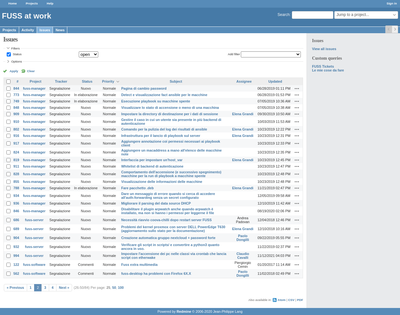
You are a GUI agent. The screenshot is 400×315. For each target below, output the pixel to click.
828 (16, 174)
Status (16, 54)
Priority (108, 81)
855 (16, 182)
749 (16, 101)
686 (16, 220)
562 (16, 273)
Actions (297, 88)
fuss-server (34, 220)
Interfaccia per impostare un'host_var (151, 160)
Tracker (61, 81)
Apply (14, 71)
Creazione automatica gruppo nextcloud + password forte (168, 238)
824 (16, 152)
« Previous (15, 287)
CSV (291, 300)
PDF (300, 300)
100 (121, 287)
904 (16, 238)
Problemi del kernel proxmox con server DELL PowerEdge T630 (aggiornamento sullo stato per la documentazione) (173, 229)
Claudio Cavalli (242, 255)
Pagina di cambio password (144, 88)
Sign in (392, 3)
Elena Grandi (243, 114)
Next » (64, 287)
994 (16, 256)
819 (16, 160)
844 (16, 88)
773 (16, 95)
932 (16, 247)
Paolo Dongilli (242, 238)
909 (16, 114)
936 (16, 203)
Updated (275, 81)
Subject (176, 81)
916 (16, 136)
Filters (15, 48)
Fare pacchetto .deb (137, 188)
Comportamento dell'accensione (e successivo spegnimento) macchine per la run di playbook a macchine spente (171, 174)
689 (16, 229)
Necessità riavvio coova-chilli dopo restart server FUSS (166, 220)
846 (16, 211)
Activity (28, 30)
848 (16, 107)
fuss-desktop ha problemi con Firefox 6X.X (156, 273)
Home (12, 3)
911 (16, 166)
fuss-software (34, 264)
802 (16, 129)
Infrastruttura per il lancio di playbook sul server (160, 136)
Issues (45, 30)
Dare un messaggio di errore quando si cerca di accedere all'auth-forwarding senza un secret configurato (168, 195)
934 (16, 196)
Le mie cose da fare (328, 70)
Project (35, 81)
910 (16, 122)
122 (16, 264)
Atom (281, 300)
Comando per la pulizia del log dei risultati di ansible (164, 129)
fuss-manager (34, 88)
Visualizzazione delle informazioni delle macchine (161, 182)
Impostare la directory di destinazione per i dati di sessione (169, 114)
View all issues (324, 49)
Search (284, 14)
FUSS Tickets (323, 66)
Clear (31, 71)
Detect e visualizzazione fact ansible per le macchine (164, 95)
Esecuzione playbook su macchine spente (155, 101)
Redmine (184, 311)
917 (16, 143)
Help (50, 3)
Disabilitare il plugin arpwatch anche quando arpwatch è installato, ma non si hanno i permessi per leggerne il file (167, 211)
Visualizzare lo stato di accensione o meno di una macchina (170, 107)
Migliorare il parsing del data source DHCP (156, 203)
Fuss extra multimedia (139, 264)
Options (16, 61)
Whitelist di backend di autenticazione (152, 166)
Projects (32, 3)
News (60, 30)
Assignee (244, 81)
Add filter (234, 54)
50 (114, 287)
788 (16, 188)
